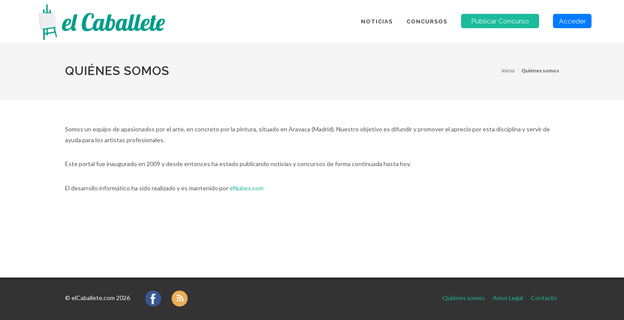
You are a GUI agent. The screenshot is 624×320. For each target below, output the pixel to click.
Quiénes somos (463, 297)
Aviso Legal (508, 297)
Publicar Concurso (500, 21)
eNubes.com (246, 188)
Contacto (544, 297)
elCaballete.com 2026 (101, 297)
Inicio (508, 70)
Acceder (572, 21)
